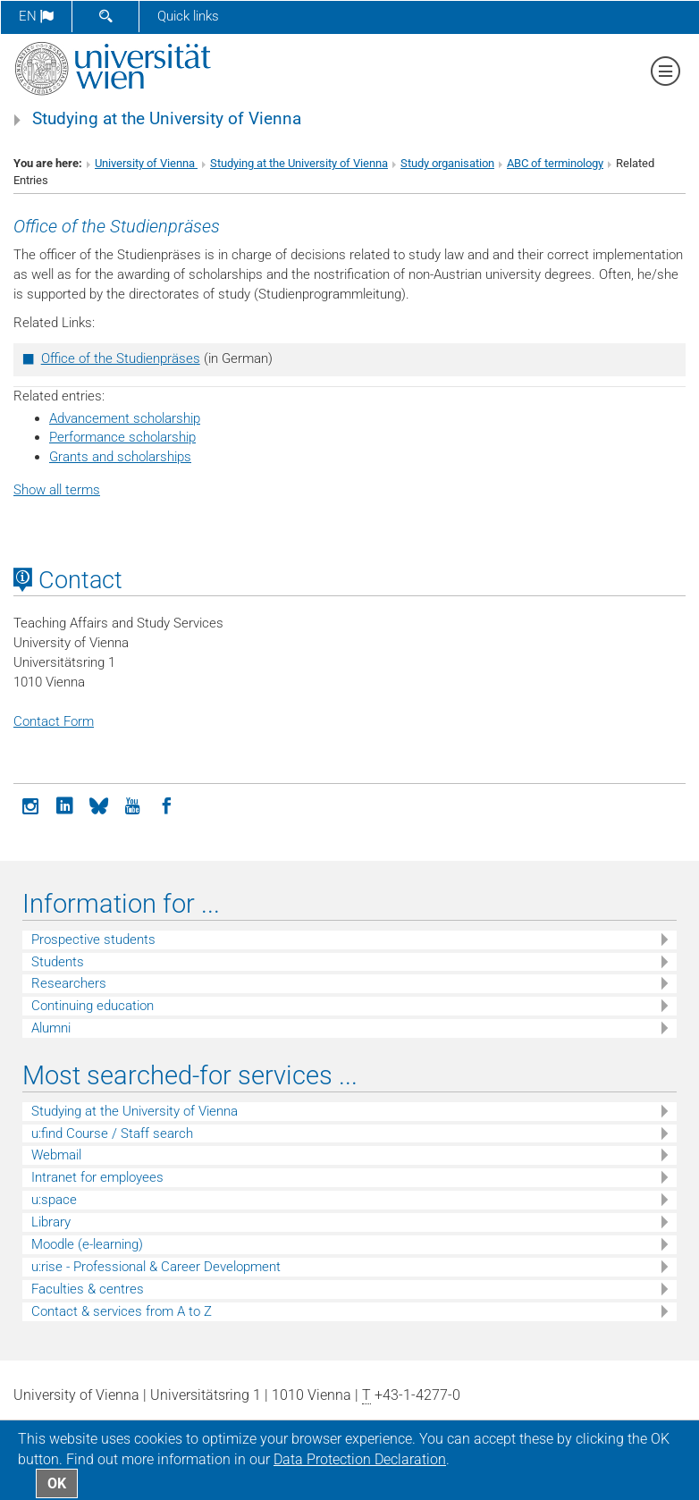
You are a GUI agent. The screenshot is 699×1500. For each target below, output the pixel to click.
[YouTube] (132, 805)
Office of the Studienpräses (120, 358)
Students (57, 962)
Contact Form (53, 721)
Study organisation (447, 163)
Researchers (68, 983)
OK (56, 1483)
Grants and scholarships (120, 457)
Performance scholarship (122, 437)
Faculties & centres (87, 1289)
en (36, 16)
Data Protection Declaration (360, 1459)
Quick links (188, 16)
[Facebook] (166, 805)
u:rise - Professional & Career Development (156, 1267)
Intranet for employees (97, 1177)
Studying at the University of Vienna (166, 119)
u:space (54, 1200)
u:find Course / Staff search (112, 1133)
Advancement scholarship (124, 418)
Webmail (56, 1155)
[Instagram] (30, 805)
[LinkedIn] (64, 805)
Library (51, 1222)
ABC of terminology (555, 163)
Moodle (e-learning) (87, 1244)
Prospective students (93, 939)
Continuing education (92, 1006)
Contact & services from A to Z (121, 1311)
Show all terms (56, 490)
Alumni (51, 1028)
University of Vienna (146, 163)
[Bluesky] (98, 805)
